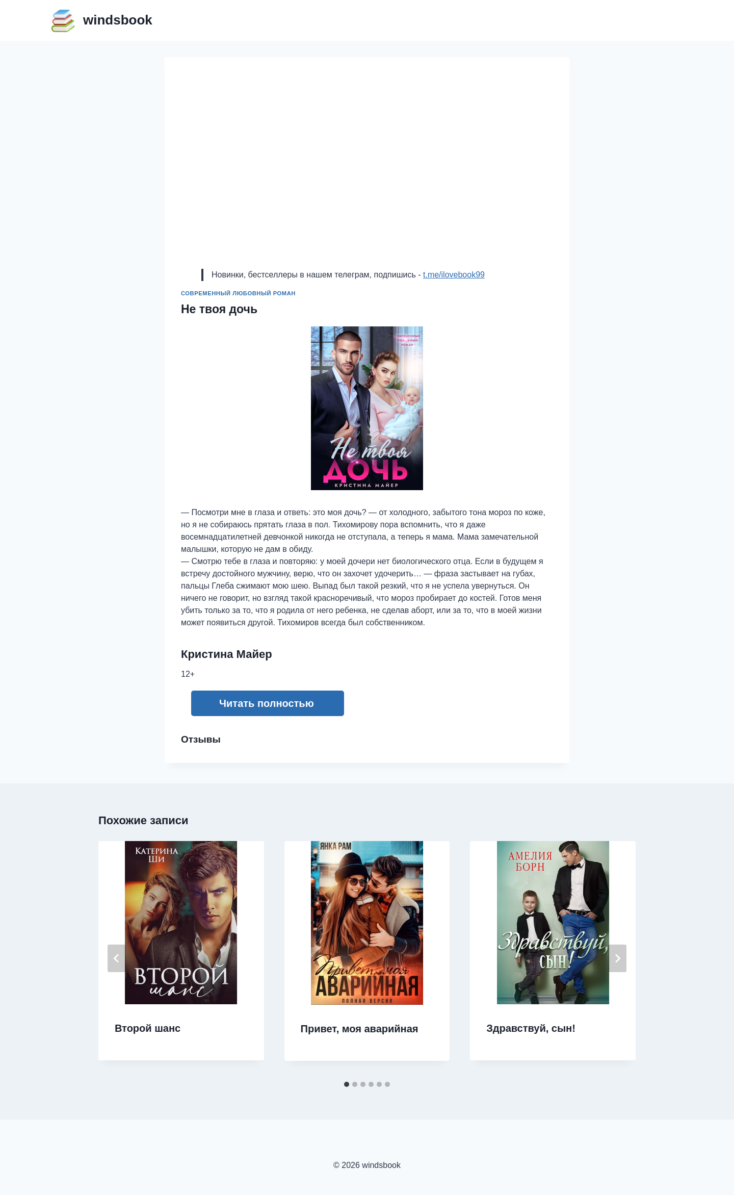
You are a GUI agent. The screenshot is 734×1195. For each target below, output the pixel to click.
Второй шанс (147, 1028)
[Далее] (617, 958)
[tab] (346, 1084)
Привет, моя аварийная (359, 1028)
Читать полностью (266, 703)
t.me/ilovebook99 (454, 274)
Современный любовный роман (238, 293)
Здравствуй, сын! (530, 1028)
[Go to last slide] (117, 958)
